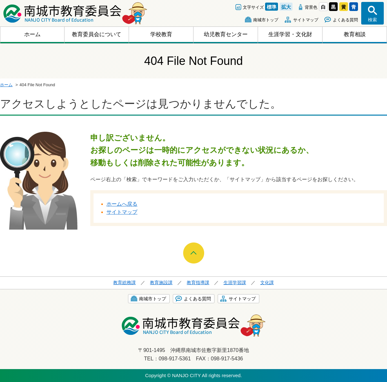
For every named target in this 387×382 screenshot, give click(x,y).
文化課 (267, 282)
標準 (271, 7)
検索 (372, 19)
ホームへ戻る (121, 204)
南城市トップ (265, 19)
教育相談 (355, 34)
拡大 (286, 7)
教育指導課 (198, 282)
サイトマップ (305, 19)
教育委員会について (96, 34)
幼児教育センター (226, 34)
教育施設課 (161, 282)
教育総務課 (124, 282)
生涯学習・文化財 (290, 34)
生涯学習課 (234, 282)
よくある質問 (345, 19)
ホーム (32, 34)
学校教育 (161, 34)
